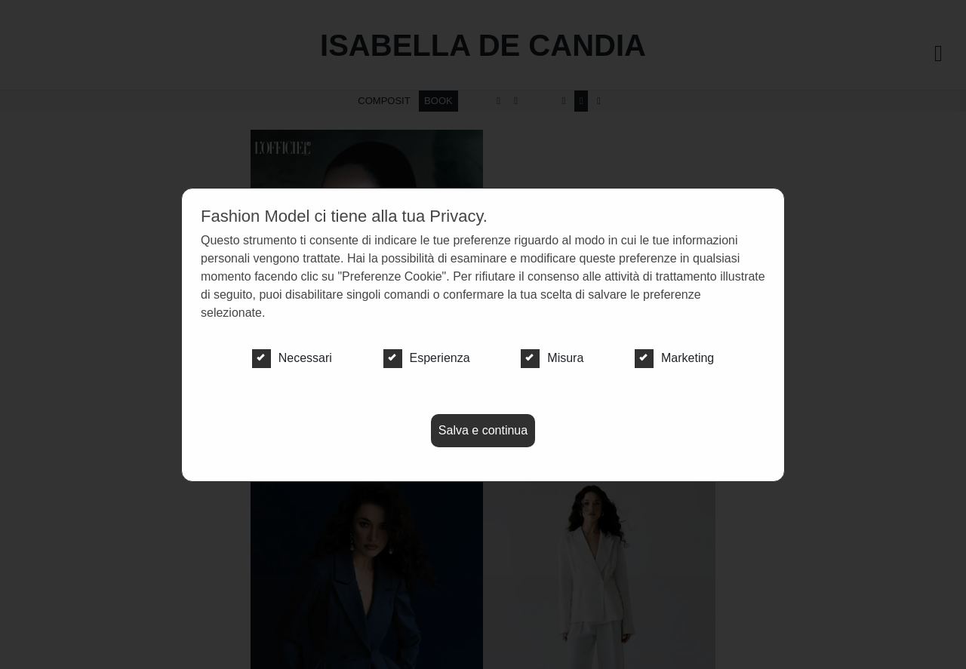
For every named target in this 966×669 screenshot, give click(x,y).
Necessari (292, 358)
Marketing (674, 358)
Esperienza (426, 358)
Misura (552, 358)
